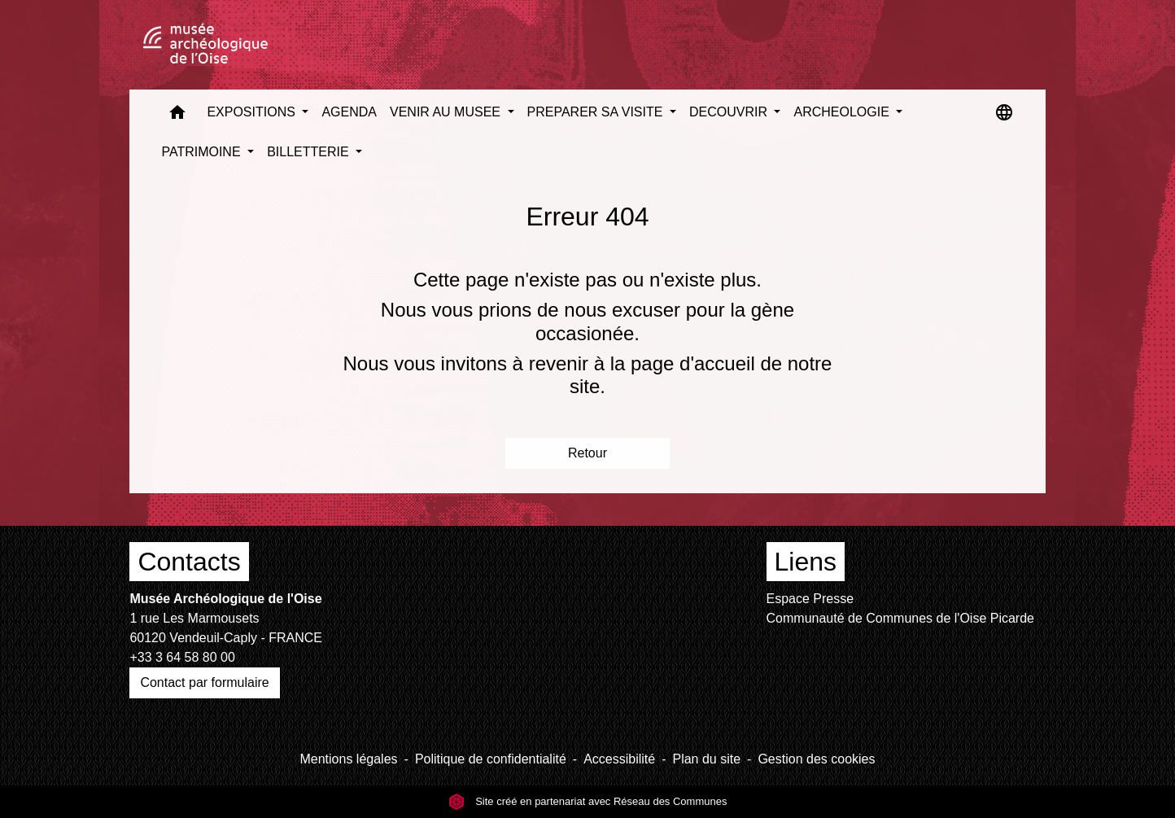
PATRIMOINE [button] (202, 152)
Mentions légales (348, 759)
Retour (587, 453)
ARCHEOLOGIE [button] (843, 112)
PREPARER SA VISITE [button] (596, 112)
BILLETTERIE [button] (309, 152)
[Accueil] (205, 44)
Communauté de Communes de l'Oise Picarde (900, 618)
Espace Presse (810, 599)
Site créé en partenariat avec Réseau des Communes (587, 801)
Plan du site (706, 759)
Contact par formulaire (204, 682)
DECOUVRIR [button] (730, 112)
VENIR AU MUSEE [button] (447, 112)
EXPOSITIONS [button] (253, 112)
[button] (177, 116)
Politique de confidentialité (490, 759)
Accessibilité (619, 759)
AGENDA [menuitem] (349, 112)
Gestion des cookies (816, 759)
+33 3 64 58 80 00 (181, 657)
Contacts (189, 561)
